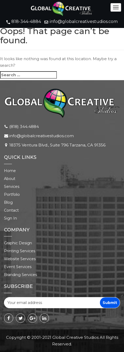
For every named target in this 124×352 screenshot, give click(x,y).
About (9, 178)
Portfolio (12, 194)
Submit (110, 302)
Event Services (17, 266)
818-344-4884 (26, 21)
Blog (8, 202)
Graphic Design (18, 243)
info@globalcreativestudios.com (84, 21)
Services (11, 186)
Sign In (10, 218)
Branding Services (20, 274)
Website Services (20, 258)
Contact (11, 210)
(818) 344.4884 (24, 126)
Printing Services (19, 251)
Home (10, 170)
